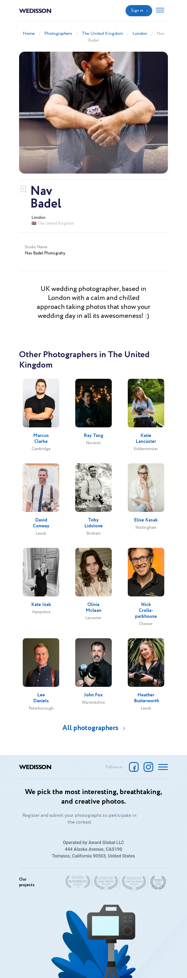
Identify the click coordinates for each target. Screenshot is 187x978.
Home (29, 33)
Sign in (137, 11)
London (140, 33)
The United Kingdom (102, 33)
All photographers (90, 728)
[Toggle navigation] (160, 10)
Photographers (58, 33)
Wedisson (35, 10)
